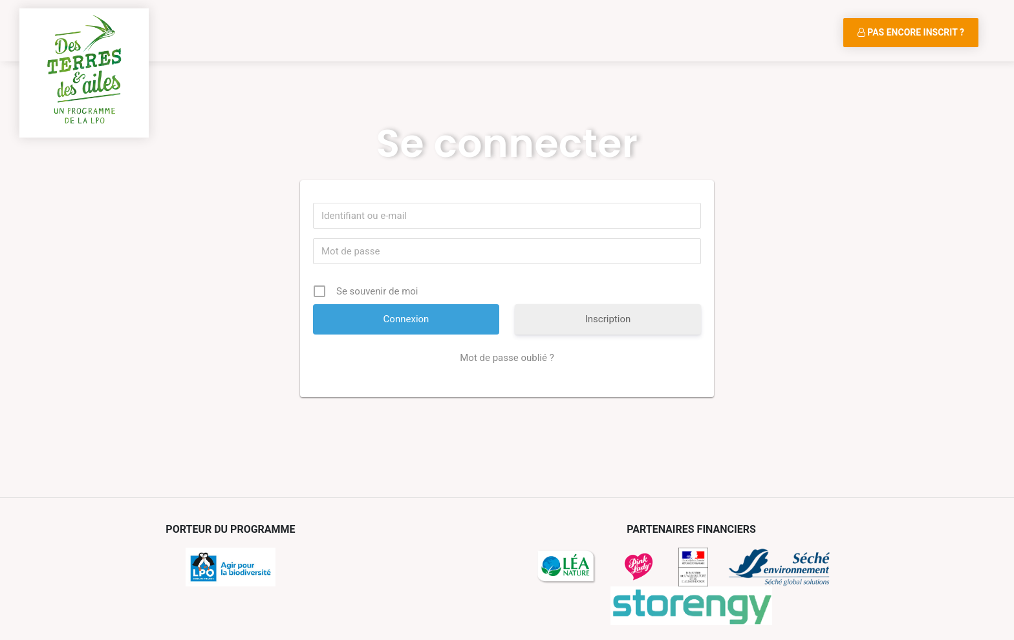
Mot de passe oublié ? (507, 358)
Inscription (608, 319)
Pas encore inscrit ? (911, 32)
